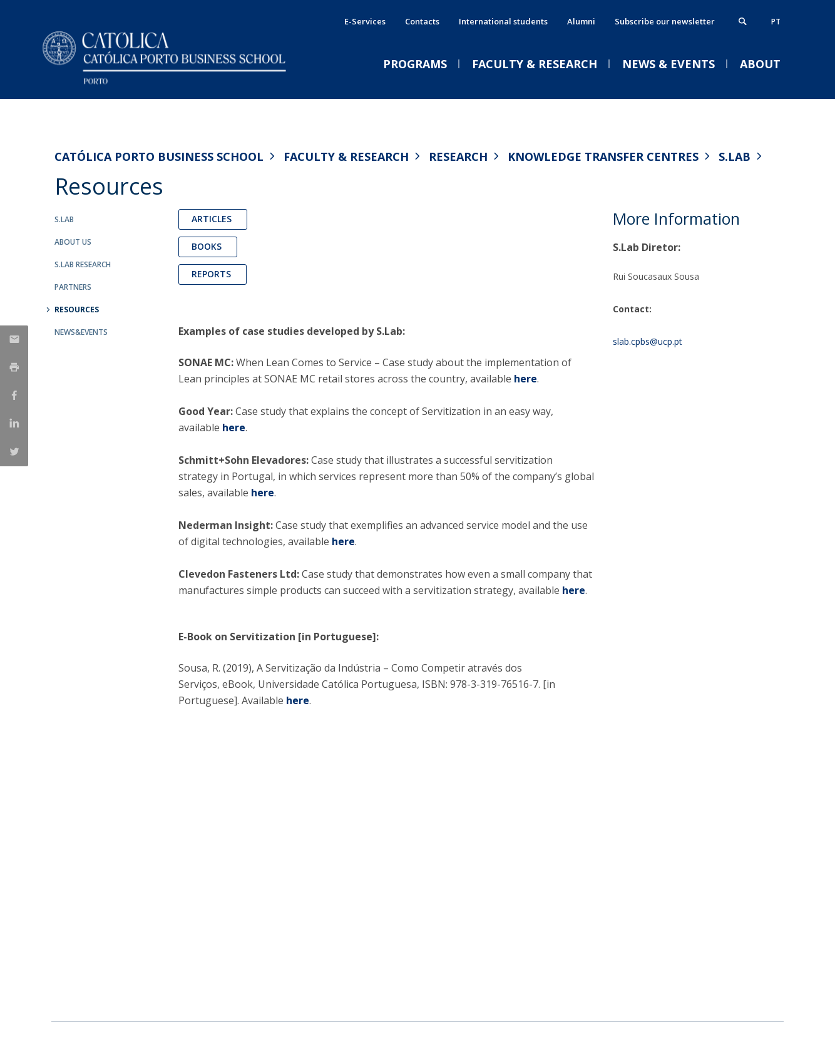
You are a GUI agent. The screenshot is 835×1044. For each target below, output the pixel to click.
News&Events (81, 332)
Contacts (422, 21)
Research (458, 156)
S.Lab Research (82, 264)
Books (208, 246)
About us (72, 242)
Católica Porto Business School (159, 156)
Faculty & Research (346, 156)
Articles (213, 219)
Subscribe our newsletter (665, 21)
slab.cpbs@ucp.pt (647, 341)
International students (503, 21)
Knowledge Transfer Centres (603, 156)
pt (776, 21)
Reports (212, 274)
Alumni (581, 21)
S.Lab (734, 156)
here (525, 379)
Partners (72, 287)
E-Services (365, 21)
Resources (76, 309)
